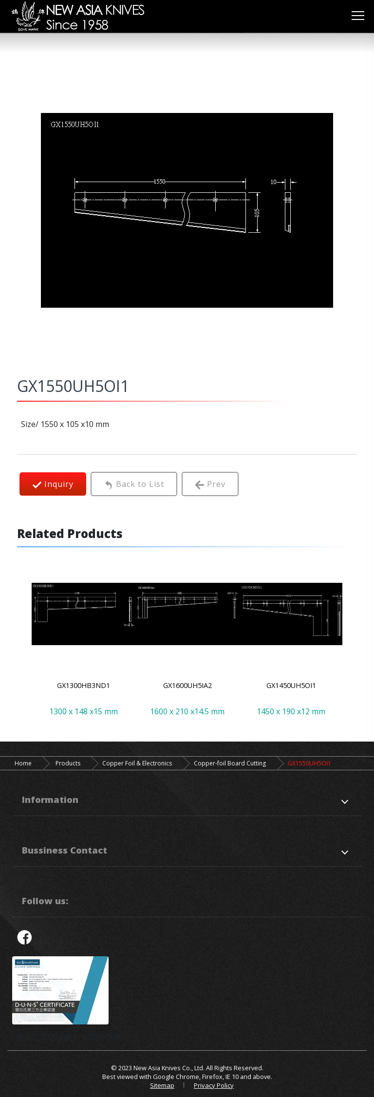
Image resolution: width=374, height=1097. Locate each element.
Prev (210, 484)
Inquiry (53, 484)
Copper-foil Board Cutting (230, 763)
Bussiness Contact (64, 850)
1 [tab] (158, 704)
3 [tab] (187, 704)
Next (347, 642)
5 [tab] (216, 704)
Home (23, 763)
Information (50, 799)
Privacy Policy (214, 1085)
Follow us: (45, 900)
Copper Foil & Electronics (137, 763)
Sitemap (162, 1085)
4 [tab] (201, 704)
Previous (27, 642)
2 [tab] (172, 704)
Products (68, 763)
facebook (24, 937)
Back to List (134, 484)
